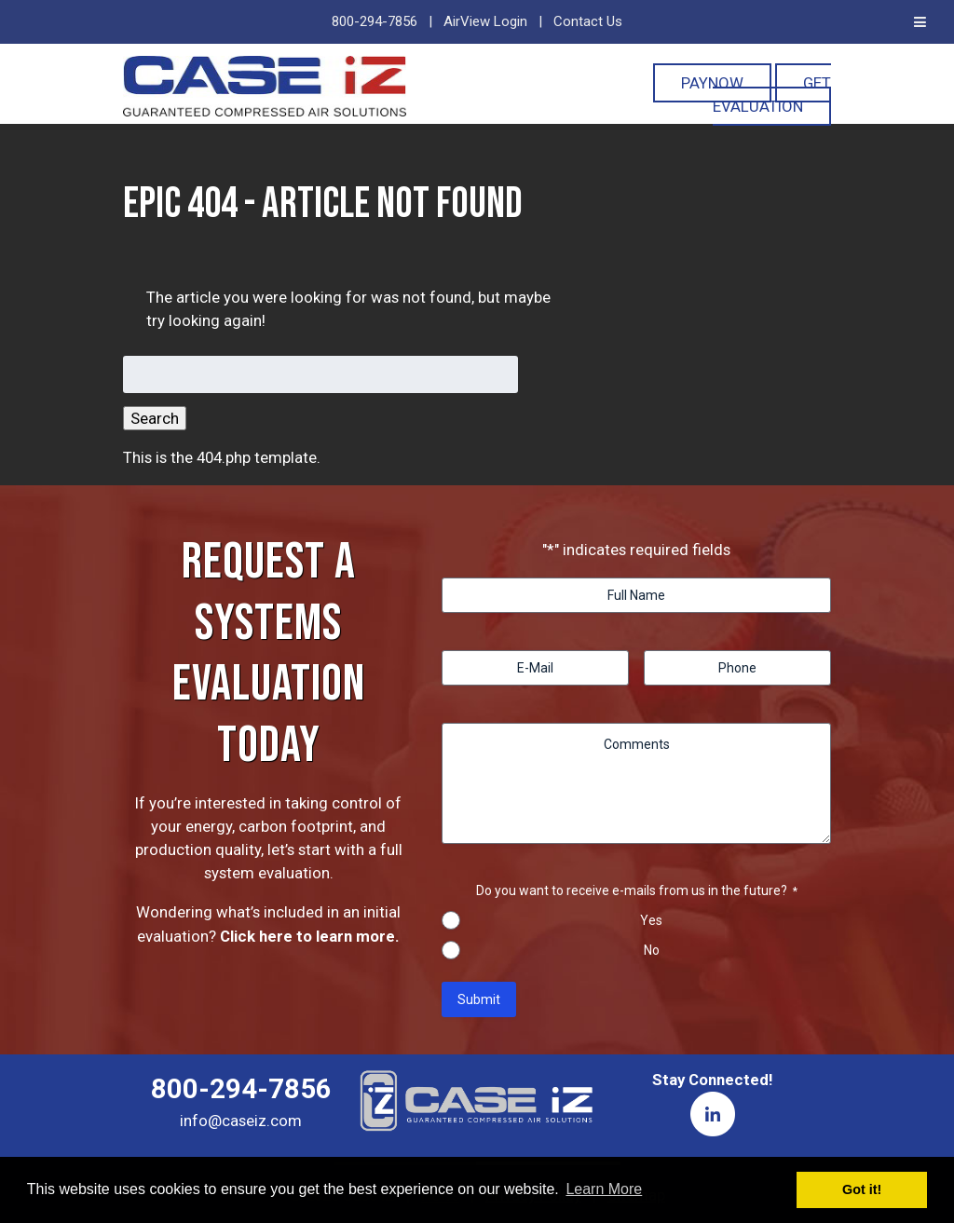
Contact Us (587, 21)
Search (154, 418)
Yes (651, 920)
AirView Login (485, 21)
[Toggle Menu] (920, 22)
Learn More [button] (604, 1189)
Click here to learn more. (310, 936)
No (652, 950)
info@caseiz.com (241, 1120)
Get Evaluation (772, 95)
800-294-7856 (374, 21)
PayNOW (712, 83)
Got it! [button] (861, 1189)
